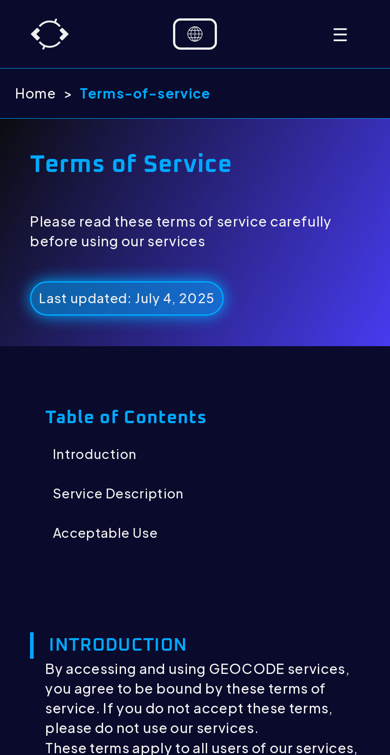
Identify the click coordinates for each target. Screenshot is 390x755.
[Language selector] (195, 34)
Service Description (118, 493)
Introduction (95, 454)
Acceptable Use (105, 532)
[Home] (49, 34)
